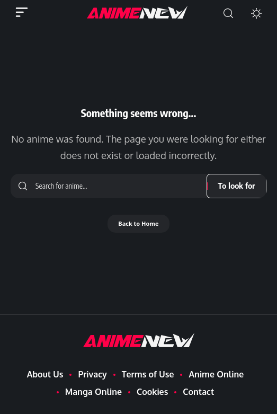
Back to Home (138, 223)
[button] (228, 13)
